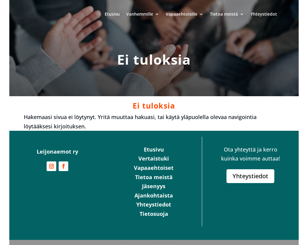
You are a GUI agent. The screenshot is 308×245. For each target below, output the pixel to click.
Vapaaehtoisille (181, 14)
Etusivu (112, 14)
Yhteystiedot (264, 14)
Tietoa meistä (224, 14)
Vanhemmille (139, 14)
